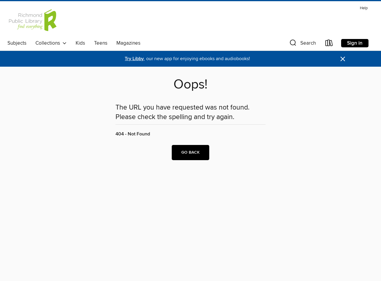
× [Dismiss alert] (343, 59)
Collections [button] (51, 43)
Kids (80, 43)
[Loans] (329, 44)
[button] (302, 44)
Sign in (355, 43)
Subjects (16, 43)
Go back (190, 152)
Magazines (128, 43)
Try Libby (134, 59)
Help (364, 8)
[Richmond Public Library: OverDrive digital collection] (32, 20)
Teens (100, 43)
